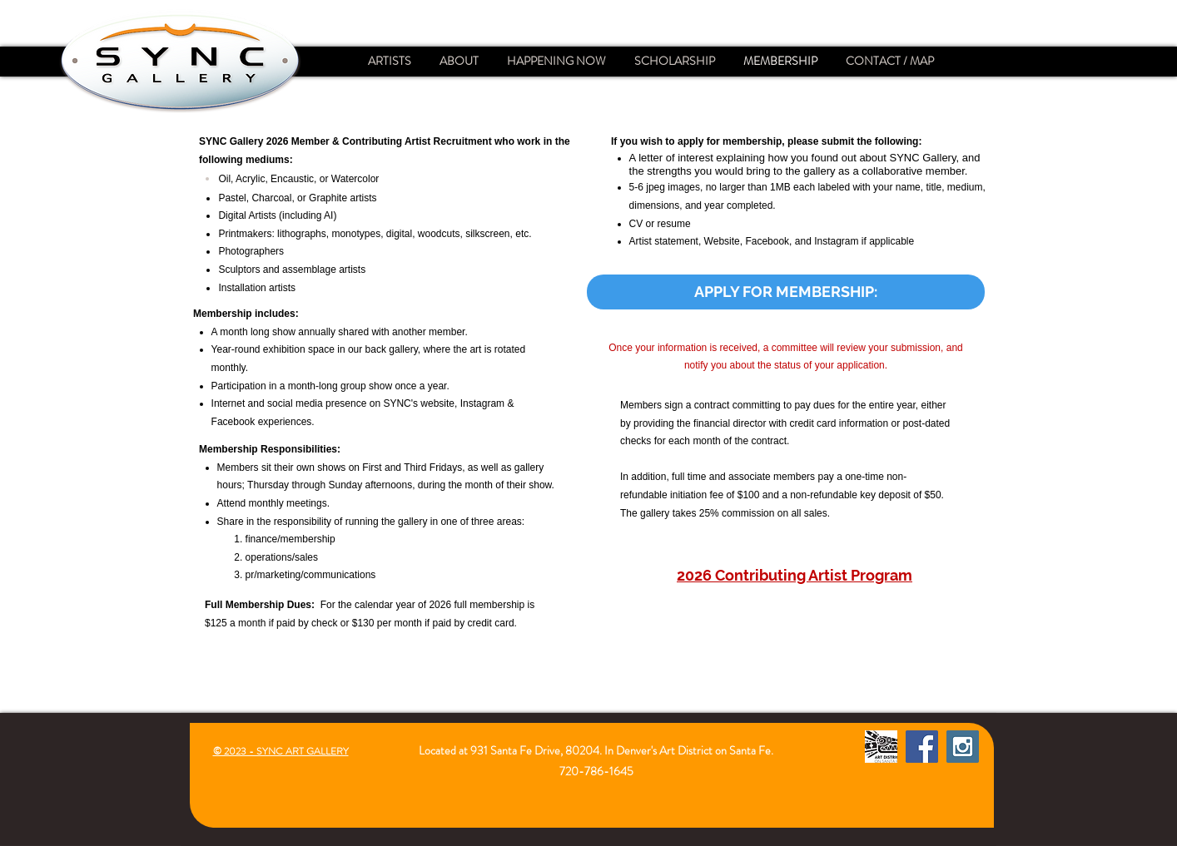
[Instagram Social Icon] (962, 746)
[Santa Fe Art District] (881, 746)
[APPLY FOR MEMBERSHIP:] (786, 292)
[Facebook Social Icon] (922, 746)
